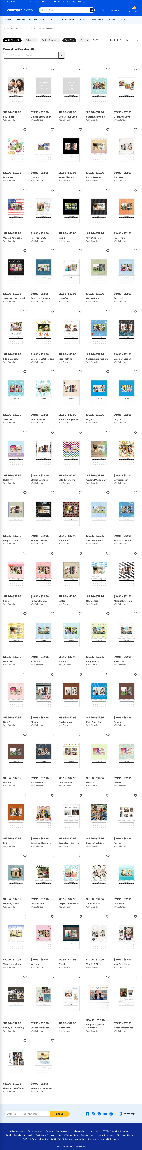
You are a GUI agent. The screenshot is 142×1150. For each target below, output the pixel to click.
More (123, 19)
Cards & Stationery (67, 19)
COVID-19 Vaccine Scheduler (116, 1131)
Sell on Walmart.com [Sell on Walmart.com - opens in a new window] (82, 1131)
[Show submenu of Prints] (57, 19)
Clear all (96, 39)
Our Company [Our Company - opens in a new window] (62, 1131)
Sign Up (60, 1114)
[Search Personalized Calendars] (31, 55)
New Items (21, 19)
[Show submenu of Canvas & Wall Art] (105, 19)
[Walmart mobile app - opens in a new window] (127, 1113)
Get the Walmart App (68, 1135)
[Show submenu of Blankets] (117, 19)
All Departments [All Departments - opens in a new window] (17, 1131)
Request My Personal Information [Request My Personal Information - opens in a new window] (103, 1139)
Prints (53, 19)
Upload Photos (79, 2)
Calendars (8, 29)
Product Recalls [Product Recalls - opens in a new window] (13, 1135)
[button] (15, 69)
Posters (83, 19)
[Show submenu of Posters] (87, 19)
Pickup (43, 19)
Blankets (112, 19)
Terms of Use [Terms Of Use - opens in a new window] (87, 1135)
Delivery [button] (31, 40)
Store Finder (35, 2)
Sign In (132, 2)
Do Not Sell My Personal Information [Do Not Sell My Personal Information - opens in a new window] (68, 1139)
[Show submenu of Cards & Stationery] (76, 19)
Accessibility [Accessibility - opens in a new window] (30, 1135)
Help (102, 10)
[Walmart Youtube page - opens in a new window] (105, 1113)
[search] (62, 55)
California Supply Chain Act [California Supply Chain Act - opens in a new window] (35, 1139)
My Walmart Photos (62, 2)
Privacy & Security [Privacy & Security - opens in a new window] (104, 1135)
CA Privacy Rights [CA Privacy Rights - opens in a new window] (124, 1135)
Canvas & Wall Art (97, 19)
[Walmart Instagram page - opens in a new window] (111, 1113)
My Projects (47, 2)
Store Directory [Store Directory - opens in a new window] (35, 1131)
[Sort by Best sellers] (129, 40)
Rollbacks (9, 19)
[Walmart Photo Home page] (19, 10)
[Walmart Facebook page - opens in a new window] (87, 1113)
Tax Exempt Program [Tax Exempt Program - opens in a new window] (45, 1135)
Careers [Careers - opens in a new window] (49, 1131)
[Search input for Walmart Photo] (64, 10)
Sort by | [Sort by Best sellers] (114, 40)
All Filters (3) (12, 40)
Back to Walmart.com (14, 2)
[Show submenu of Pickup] (47, 19)
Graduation (32, 19)
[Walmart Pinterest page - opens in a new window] (99, 1113)
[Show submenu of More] (126, 19)
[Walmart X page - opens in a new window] (93, 1113)
